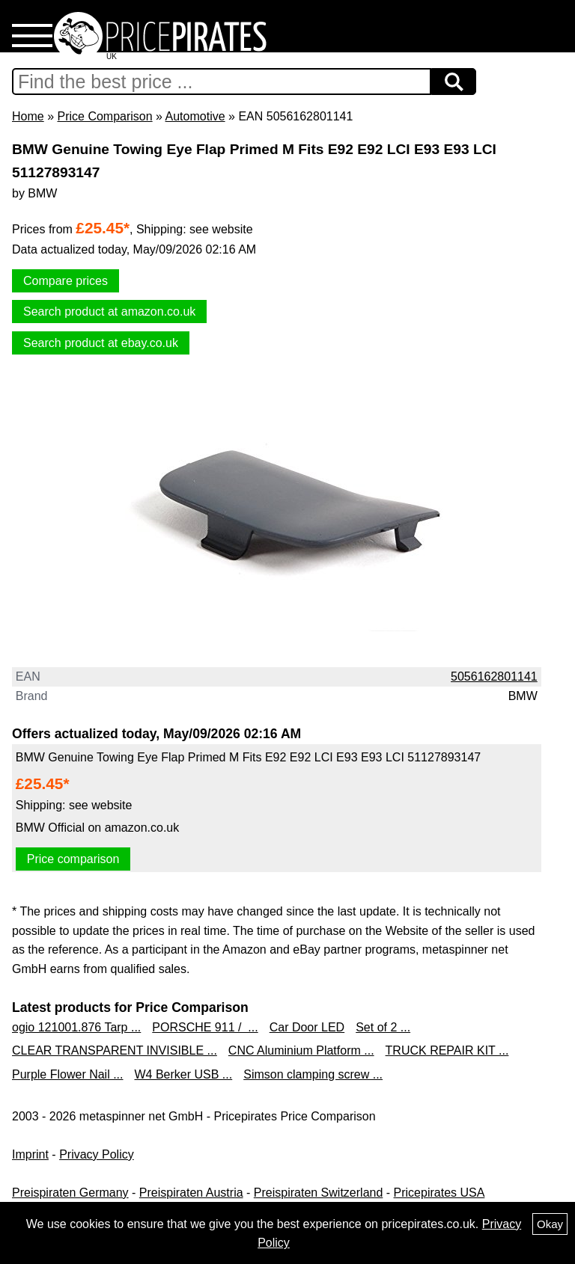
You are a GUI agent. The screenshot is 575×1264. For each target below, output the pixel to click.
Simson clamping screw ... (313, 1074)
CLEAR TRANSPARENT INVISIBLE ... (114, 1050)
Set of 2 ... (383, 1027)
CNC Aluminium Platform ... (301, 1050)
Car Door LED (307, 1027)
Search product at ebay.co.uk (100, 343)
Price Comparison (104, 116)
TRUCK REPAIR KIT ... (447, 1050)
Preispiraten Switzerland (318, 1192)
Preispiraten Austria (191, 1192)
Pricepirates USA (439, 1192)
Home (28, 116)
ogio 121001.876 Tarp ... (76, 1027)
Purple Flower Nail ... (68, 1074)
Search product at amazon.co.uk (109, 311)
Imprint (30, 1154)
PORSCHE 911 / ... (205, 1027)
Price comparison (73, 859)
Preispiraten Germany (70, 1192)
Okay (550, 1224)
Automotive (195, 116)
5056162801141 (494, 676)
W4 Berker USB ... (184, 1074)
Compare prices (65, 280)
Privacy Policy (96, 1154)
